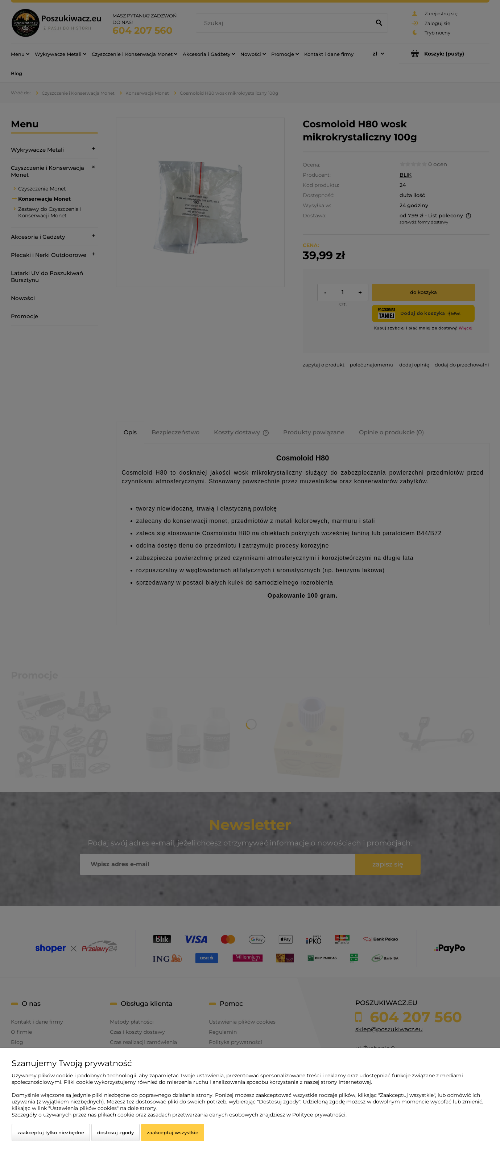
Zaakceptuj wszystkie (172, 1132)
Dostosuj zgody (115, 1132)
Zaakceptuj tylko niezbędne (50, 1132)
